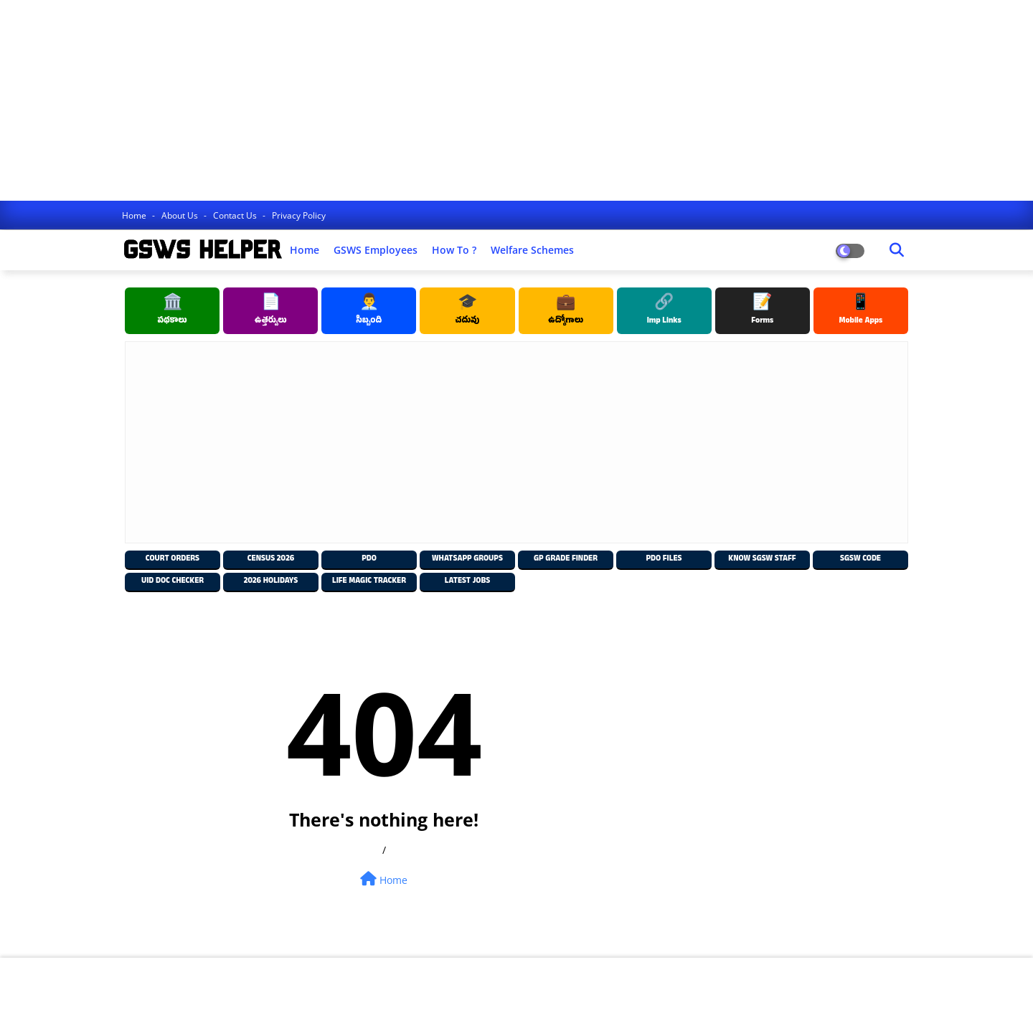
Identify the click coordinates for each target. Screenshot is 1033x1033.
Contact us (236, 215)
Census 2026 (270, 559)
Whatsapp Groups (467, 559)
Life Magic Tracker (369, 582)
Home (135, 215)
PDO (369, 559)
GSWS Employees (376, 250)
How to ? (454, 250)
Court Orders (172, 559)
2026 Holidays (271, 582)
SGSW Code (860, 559)
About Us (180, 215)
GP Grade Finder (566, 559)
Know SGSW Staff (762, 559)
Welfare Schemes (532, 250)
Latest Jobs (468, 582)
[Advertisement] (430, 100)
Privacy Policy (299, 215)
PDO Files (663, 559)
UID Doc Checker (172, 582)
